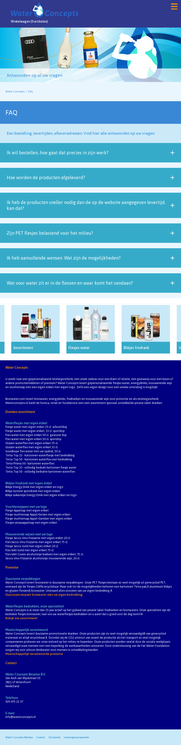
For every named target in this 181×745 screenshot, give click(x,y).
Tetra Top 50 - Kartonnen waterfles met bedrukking (38, 459)
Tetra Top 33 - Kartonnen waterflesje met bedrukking (40, 455)
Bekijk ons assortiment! (21, 618)
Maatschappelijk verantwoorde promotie (34, 654)
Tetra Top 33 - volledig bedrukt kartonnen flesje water (40, 467)
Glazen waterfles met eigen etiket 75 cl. (31, 443)
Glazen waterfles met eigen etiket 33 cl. (31, 447)
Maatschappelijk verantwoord (26, 630)
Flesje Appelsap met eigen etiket (27, 510)
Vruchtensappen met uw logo (26, 506)
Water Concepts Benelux (19, 737)
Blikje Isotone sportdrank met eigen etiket (32, 491)
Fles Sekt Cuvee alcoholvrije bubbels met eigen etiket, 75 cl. (44, 554)
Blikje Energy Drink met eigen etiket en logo (34, 487)
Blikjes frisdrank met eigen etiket (28, 483)
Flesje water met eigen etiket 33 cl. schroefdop (36, 427)
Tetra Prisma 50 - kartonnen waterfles (29, 463)
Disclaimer (55, 737)
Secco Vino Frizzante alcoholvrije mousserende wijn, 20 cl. (42, 558)
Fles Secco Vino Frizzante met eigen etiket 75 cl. (36, 542)
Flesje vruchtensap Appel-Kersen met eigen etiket (37, 514)
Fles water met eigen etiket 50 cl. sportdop (33, 439)
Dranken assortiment (20, 412)
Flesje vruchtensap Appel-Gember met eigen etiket (38, 518)
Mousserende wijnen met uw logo (29, 534)
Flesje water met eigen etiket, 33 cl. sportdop (35, 431)
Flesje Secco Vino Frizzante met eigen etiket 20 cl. (38, 538)
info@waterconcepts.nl (20, 717)
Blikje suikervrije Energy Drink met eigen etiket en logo (41, 495)
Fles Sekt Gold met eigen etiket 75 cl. (29, 550)
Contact (11, 663)
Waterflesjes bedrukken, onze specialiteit (34, 606)
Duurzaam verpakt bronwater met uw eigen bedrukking (44, 594)
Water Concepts (15, 91)
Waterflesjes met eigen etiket (26, 423)
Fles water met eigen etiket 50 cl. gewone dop (36, 435)
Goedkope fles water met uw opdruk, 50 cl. (33, 451)
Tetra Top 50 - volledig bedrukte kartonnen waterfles (40, 471)
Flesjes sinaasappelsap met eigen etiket (31, 522)
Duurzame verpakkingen (22, 579)
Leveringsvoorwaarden (76, 737)
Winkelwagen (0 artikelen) (29, 21)
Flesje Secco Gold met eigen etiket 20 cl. (32, 546)
